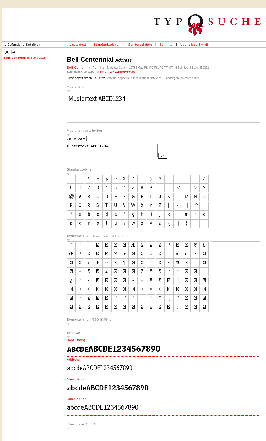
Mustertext (77, 44)
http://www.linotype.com (119, 71)
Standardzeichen (107, 44)
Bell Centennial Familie (86, 67)
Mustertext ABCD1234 (117, 151)
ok (173, 158)
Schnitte (166, 44)
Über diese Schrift (195, 44)
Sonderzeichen (140, 44)
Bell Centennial (25, 57)
